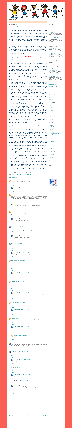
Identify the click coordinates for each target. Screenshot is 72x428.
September (53, 142)
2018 (51, 126)
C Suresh (13, 194)
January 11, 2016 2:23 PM (25, 309)
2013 (51, 157)
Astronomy (51, 91)
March (52, 151)
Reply (13, 191)
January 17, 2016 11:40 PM (20, 318)
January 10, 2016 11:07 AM (21, 260)
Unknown (13, 281)
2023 (51, 119)
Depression (51, 94)
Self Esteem (51, 110)
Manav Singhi (13, 302)
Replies (13, 185)
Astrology (50, 89)
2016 (51, 129)
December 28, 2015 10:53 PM (23, 211)
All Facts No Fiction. (52, 86)
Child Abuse (51, 92)
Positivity (50, 105)
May (52, 148)
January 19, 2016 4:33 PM (25, 326)
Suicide (50, 112)
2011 (51, 160)
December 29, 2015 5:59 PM (25, 218)
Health (50, 97)
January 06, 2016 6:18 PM (25, 252)
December (53, 132)
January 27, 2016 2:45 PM (22, 343)
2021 (51, 122)
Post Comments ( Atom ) (30, 418)
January (52, 154)
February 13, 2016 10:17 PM (20, 367)
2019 (51, 125)
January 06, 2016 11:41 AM (18, 243)
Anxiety (18, 174)
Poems (50, 104)
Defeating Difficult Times (53, 70)
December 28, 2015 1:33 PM (19, 194)
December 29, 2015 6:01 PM (25, 235)
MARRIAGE (51, 99)
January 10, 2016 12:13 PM (19, 281)
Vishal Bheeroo (14, 260)
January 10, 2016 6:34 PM (25, 272)
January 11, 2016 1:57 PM (20, 302)
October (52, 141)
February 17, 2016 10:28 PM (23, 380)
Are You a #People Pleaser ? (53, 32)
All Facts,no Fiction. (52, 53)
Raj (11, 226)
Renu (12, 243)
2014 (51, 156)
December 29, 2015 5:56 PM (25, 187)
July (52, 145)
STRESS (29, 174)
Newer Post (11, 415)
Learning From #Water (52, 48)
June (52, 147)
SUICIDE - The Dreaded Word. (54, 37)
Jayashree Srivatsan (14, 351)
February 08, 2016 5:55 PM (25, 359)
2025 (51, 116)
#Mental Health (13, 174)
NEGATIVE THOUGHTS (24, 174)
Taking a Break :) (53, 138)
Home (28, 415)
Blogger (38, 425)
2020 (51, 123)
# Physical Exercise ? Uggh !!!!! (54, 76)
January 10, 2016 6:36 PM (25, 292)
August (52, 144)
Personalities (51, 102)
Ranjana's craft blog (14, 211)
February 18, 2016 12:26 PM (25, 385)
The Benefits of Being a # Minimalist (55, 58)
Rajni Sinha (13, 318)
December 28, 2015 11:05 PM (18, 226)
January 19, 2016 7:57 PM (22, 335)
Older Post (44, 415)
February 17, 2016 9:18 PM (25, 374)
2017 (51, 128)
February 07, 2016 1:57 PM (23, 351)
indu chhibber (16, 187)
